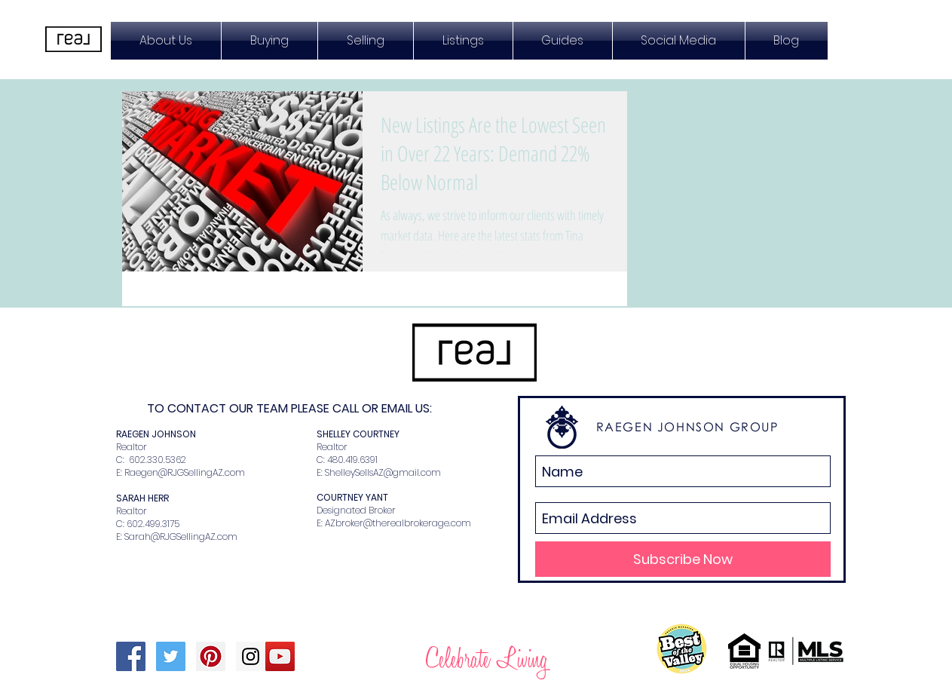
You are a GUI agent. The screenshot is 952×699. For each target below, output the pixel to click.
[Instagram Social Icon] (250, 656)
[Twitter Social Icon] (170, 656)
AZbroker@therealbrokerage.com (398, 523)
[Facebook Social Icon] (130, 656)
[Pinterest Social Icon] (210, 656)
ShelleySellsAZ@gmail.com (383, 472)
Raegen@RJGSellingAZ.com (184, 472)
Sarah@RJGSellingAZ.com (180, 536)
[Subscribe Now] (683, 559)
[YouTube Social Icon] (280, 656)
